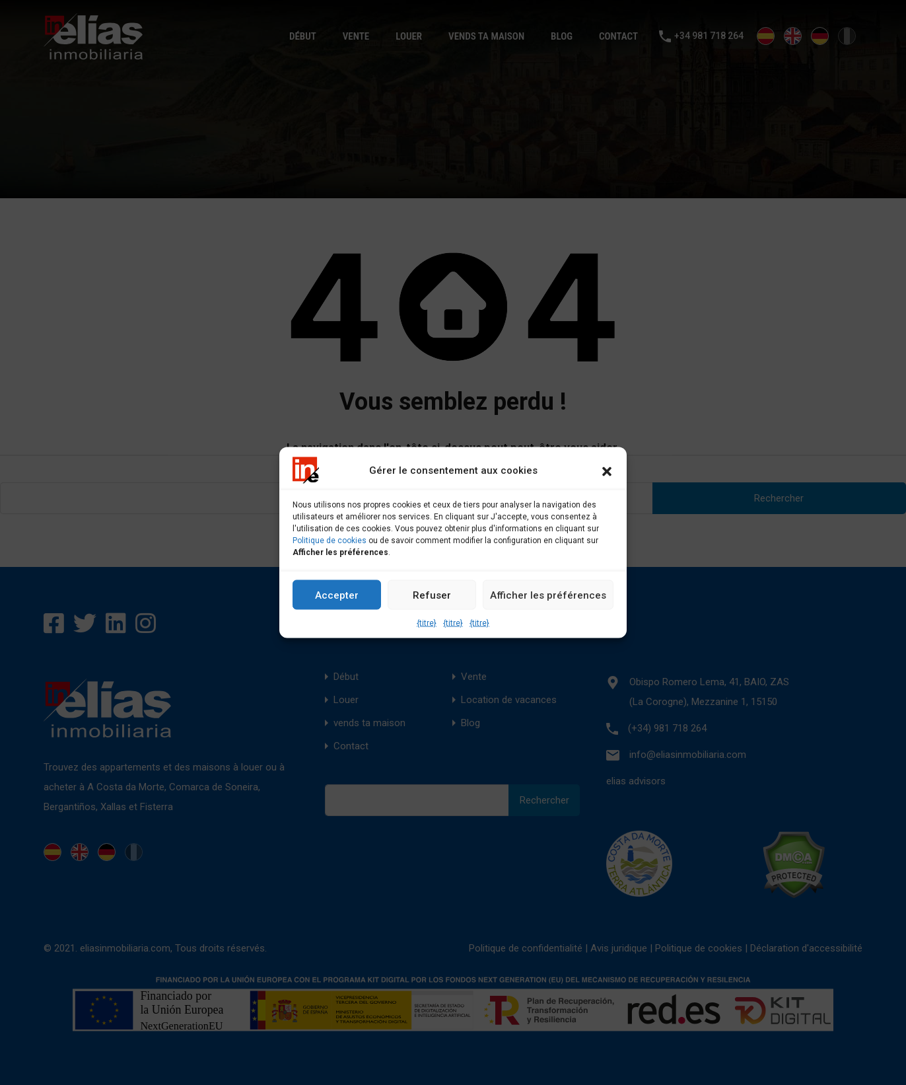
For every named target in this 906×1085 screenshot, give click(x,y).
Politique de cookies (329, 540)
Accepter (337, 595)
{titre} (426, 623)
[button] (606, 470)
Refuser (432, 595)
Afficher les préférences (548, 595)
